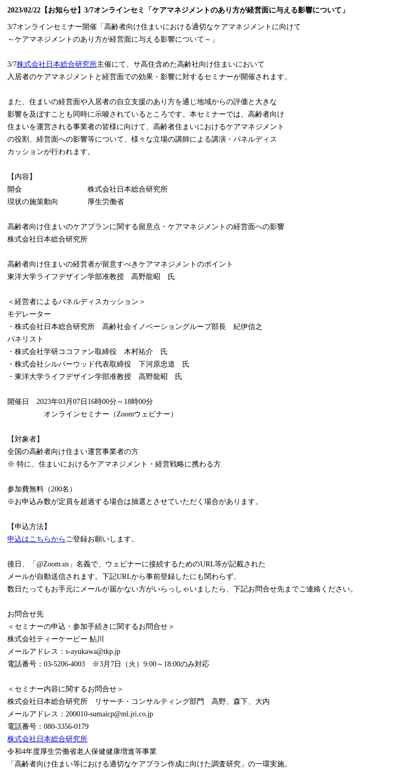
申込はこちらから (36, 539)
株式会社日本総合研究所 (57, 64)
